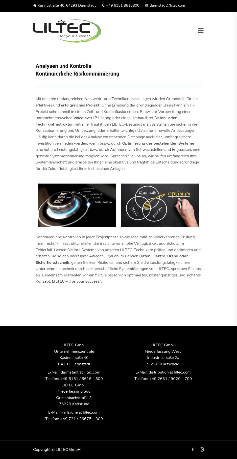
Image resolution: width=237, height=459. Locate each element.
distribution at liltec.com (170, 372)
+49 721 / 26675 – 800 (81, 419)
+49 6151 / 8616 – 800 (81, 378)
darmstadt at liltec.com (80, 372)
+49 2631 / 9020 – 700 (170, 378)
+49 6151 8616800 (120, 5)
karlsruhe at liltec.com (80, 412)
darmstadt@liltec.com (165, 5)
